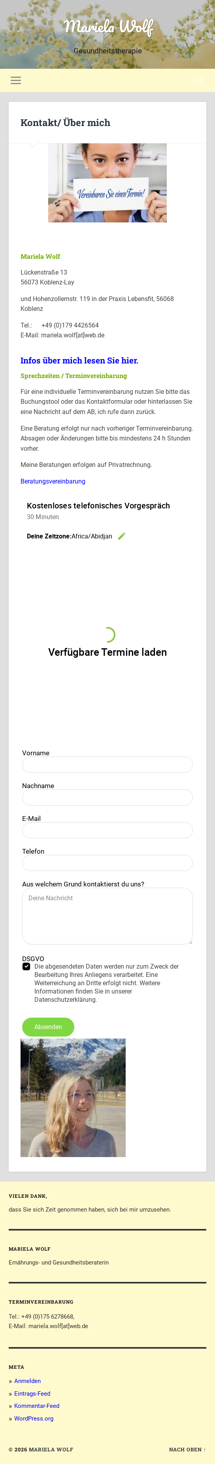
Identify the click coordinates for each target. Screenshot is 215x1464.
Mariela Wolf (108, 26)
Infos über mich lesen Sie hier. (79, 360)
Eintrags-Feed (32, 1393)
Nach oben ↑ (187, 1449)
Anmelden (27, 1381)
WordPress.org (33, 1418)
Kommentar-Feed (36, 1405)
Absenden (48, 1027)
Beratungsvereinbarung (53, 481)
